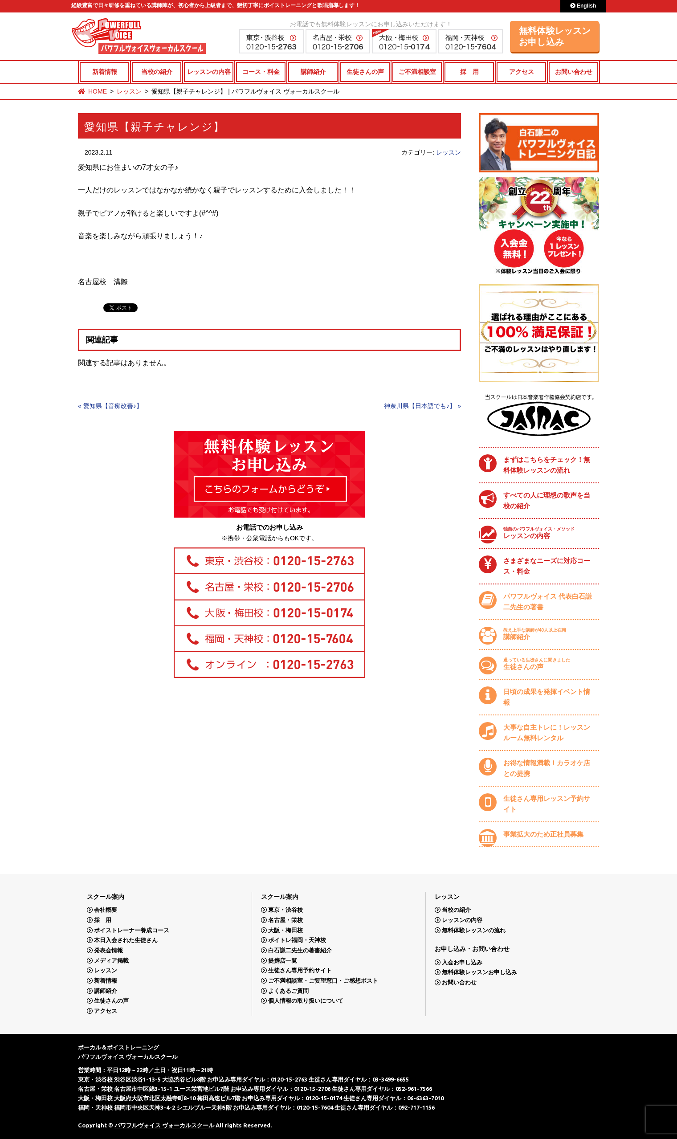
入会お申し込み (462, 962)
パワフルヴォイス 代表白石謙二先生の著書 (547, 601)
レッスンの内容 (209, 71)
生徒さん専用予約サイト (300, 970)
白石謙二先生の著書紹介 (300, 950)
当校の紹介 (156, 71)
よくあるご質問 (288, 991)
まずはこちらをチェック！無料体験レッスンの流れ (546, 465)
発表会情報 (108, 950)
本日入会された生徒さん (126, 940)
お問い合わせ (573, 71)
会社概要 (105, 909)
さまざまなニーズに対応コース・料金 (546, 566)
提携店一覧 (282, 960)
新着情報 (104, 71)
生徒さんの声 (365, 71)
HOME (97, 91)
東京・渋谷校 (285, 909)
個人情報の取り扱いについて (305, 1000)
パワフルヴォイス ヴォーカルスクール (164, 1125)
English (583, 6)
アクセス (521, 71)
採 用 (469, 71)
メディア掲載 (111, 960)
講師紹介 (313, 71)
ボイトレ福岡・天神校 (297, 940)
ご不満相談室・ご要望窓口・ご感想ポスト (323, 980)
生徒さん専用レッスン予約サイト (546, 804)
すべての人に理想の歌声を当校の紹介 (546, 500)
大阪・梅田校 (285, 930)
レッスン (129, 91)
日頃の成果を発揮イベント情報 (546, 697)
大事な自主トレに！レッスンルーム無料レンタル (546, 732)
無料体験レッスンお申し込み (555, 36)
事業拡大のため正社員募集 (543, 834)
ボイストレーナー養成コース (131, 930)
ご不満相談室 (417, 71)
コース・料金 (261, 71)
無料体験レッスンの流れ (474, 930)
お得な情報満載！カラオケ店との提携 (546, 768)
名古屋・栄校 (285, 920)
